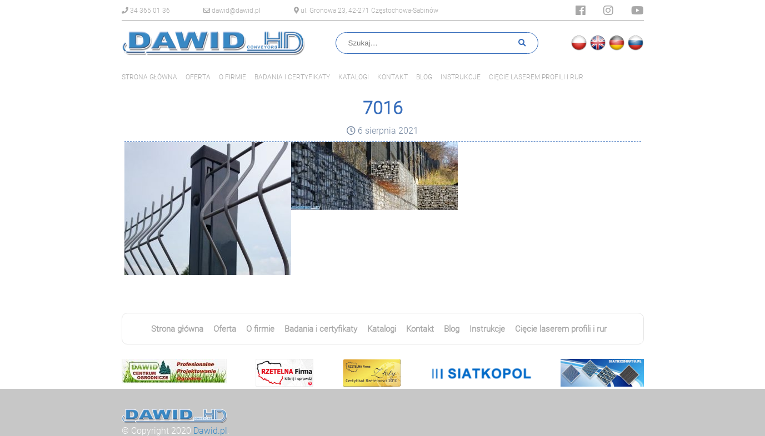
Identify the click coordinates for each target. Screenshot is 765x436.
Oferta (198, 77)
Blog (424, 77)
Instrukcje (461, 77)
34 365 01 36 (146, 10)
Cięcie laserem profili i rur (536, 77)
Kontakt (392, 77)
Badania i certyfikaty (292, 77)
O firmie (232, 77)
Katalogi (353, 77)
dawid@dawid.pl (232, 10)
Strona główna (149, 77)
